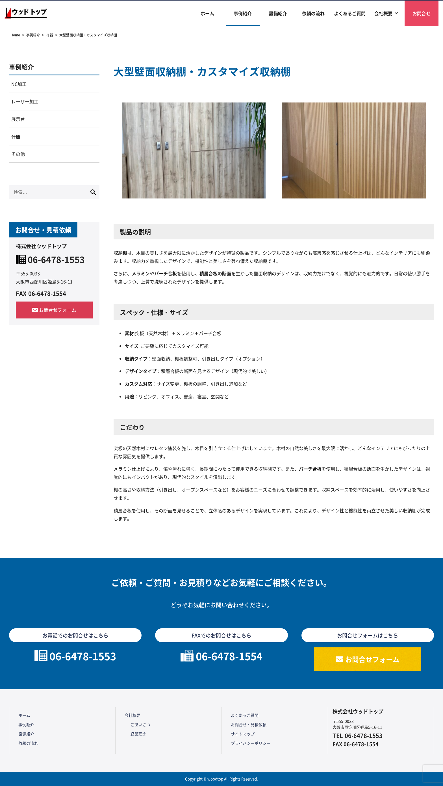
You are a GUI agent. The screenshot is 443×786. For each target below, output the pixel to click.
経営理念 (138, 734)
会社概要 (383, 13)
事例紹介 (243, 13)
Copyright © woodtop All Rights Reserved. (221, 778)
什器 (15, 136)
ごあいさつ (140, 724)
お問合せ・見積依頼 (248, 724)
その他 (18, 153)
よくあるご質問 (350, 13)
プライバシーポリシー (250, 743)
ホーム (207, 13)
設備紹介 (278, 13)
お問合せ (421, 13)
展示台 (18, 118)
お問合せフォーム (57, 309)
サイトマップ (243, 734)
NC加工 (19, 83)
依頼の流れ (313, 13)
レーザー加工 (24, 101)
